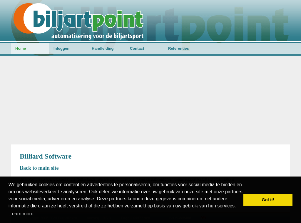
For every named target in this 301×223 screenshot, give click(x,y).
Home (20, 48)
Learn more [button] (21, 213)
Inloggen (61, 48)
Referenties (178, 48)
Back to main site (39, 168)
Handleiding (102, 48)
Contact (137, 48)
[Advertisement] (150, 100)
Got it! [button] (268, 199)
